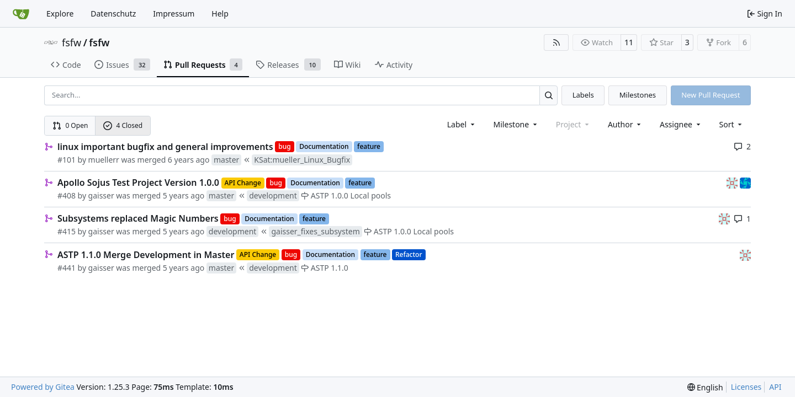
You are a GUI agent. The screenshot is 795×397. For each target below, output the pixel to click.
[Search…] (548, 95)
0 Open (70, 125)
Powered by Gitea (43, 387)
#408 (66, 195)
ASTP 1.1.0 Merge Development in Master (145, 254)
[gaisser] (733, 182)
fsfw (71, 42)
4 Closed (123, 125)
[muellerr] (745, 182)
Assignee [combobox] (681, 124)
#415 (66, 231)
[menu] (731, 124)
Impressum (173, 13)
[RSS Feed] (556, 42)
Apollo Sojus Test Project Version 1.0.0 (138, 182)
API (775, 387)
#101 (66, 159)
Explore (59, 13)
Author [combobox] (625, 124)
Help (220, 13)
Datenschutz (113, 13)
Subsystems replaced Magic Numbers (138, 218)
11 (628, 42)
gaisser (101, 195)
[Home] (21, 14)
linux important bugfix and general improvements (165, 146)
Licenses (746, 387)
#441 (66, 267)
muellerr (103, 159)
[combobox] (462, 124)
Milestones (637, 95)
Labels (583, 95)
